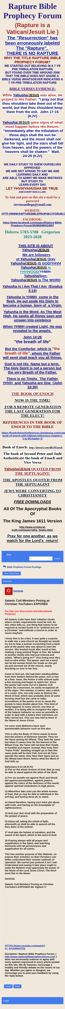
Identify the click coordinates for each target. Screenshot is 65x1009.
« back (6, 1001)
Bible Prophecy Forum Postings (21, 567)
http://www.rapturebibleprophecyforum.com (30, 956)
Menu (7, 554)
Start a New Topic (11, 573)
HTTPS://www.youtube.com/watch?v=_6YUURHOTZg (25, 947)
